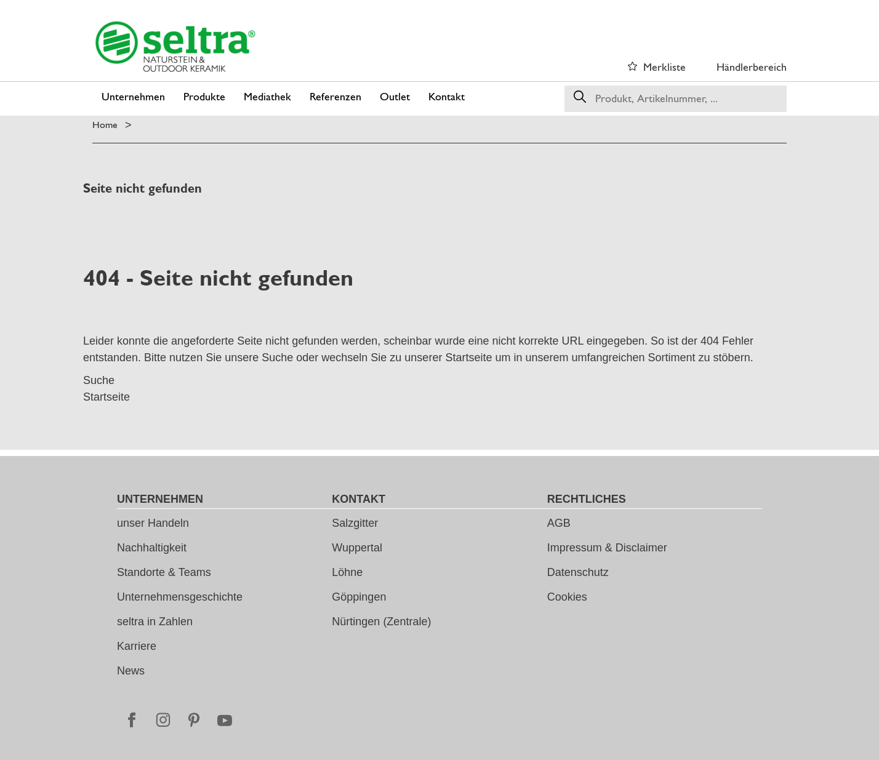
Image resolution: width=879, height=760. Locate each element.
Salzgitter (355, 523)
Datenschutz (578, 572)
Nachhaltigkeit (152, 548)
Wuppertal (357, 548)
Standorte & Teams (164, 572)
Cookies (567, 597)
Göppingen (359, 597)
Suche (277, 357)
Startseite (468, 357)
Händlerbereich (751, 66)
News (131, 671)
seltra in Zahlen (155, 621)
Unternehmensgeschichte (180, 597)
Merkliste (664, 66)
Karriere (136, 646)
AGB (559, 523)
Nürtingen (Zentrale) (381, 621)
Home (105, 124)
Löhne (347, 572)
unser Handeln (153, 523)
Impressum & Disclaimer (607, 548)
